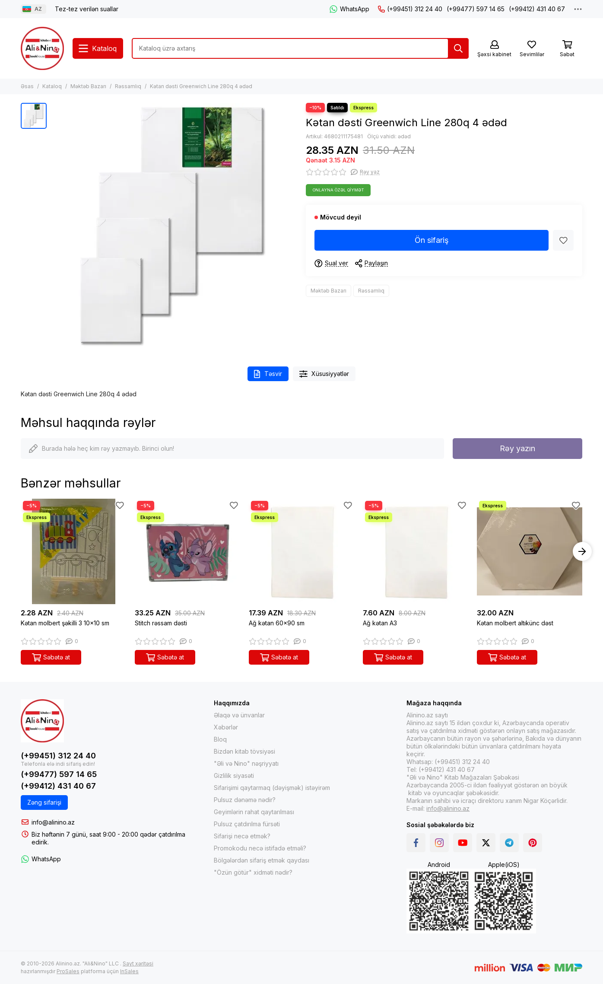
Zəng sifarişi (44, 802)
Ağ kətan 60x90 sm (277, 623)
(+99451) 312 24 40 (410, 9)
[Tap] (458, 48)
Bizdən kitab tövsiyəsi (244, 751)
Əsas (27, 86)
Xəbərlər (226, 727)
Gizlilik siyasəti (234, 775)
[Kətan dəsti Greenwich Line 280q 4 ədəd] (174, 226)
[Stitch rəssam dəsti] (187, 551)
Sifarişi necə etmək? (242, 836)
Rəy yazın (517, 448)
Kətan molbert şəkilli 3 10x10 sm (65, 623)
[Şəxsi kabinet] (494, 49)
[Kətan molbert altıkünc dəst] (529, 551)
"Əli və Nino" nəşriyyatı (246, 763)
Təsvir (268, 374)
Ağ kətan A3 (380, 623)
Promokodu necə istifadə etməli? (260, 848)
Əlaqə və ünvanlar (239, 715)
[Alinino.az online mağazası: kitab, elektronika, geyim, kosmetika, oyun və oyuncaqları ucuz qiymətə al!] (42, 48)
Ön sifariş (432, 240)
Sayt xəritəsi (138, 963)
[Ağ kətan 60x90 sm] (301, 551)
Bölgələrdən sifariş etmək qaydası (261, 860)
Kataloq (52, 86)
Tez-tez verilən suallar (86, 9)
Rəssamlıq (128, 86)
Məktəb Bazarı (88, 86)
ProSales (68, 971)
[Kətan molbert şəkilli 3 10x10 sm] (73, 551)
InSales (129, 971)
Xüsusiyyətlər (324, 374)
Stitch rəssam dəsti (161, 623)
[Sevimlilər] (532, 49)
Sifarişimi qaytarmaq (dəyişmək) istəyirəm (272, 787)
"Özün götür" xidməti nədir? (253, 872)
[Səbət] (567, 49)
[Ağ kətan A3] (415, 551)
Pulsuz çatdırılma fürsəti (247, 824)
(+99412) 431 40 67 (537, 9)
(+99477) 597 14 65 (476, 9)
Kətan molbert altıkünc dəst (515, 623)
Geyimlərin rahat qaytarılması (254, 811)
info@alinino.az (53, 822)
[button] (582, 551)
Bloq (220, 739)
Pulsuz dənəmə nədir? (245, 799)
